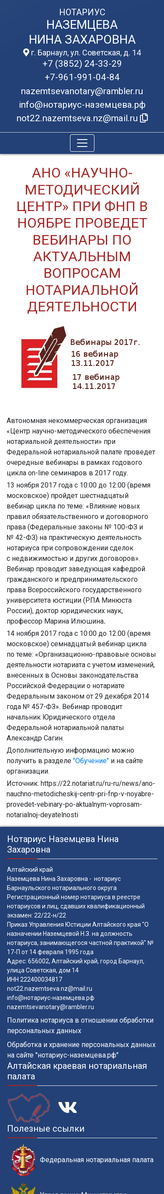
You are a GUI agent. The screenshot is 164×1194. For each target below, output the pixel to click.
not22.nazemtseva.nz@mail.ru (49, 988)
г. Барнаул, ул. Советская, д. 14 (82, 52)
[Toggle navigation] (82, 143)
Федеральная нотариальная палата (82, 1160)
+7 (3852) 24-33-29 (82, 63)
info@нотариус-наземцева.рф (82, 104)
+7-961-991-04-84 (82, 77)
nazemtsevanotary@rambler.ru (82, 91)
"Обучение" (91, 761)
